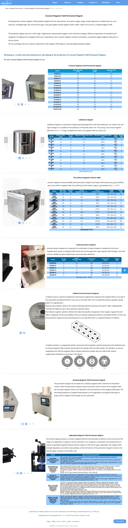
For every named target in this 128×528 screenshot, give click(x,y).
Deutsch (59, 521)
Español (69, 521)
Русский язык (75, 521)
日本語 (53, 521)
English (49, 521)
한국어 (64, 521)
